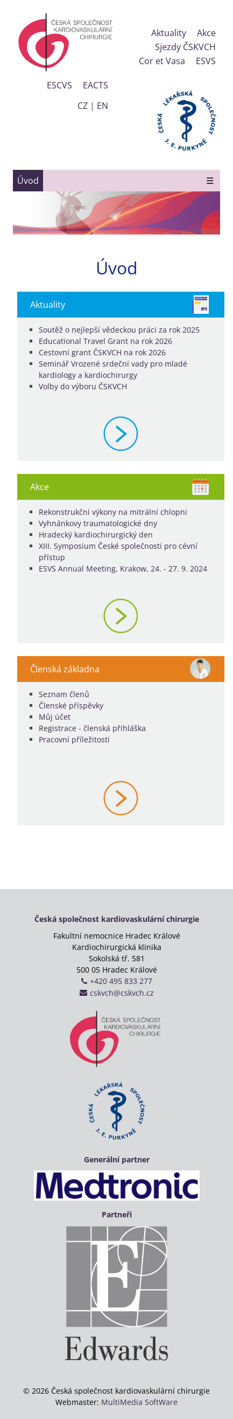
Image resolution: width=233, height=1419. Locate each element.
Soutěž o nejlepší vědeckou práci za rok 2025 (119, 330)
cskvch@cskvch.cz (122, 993)
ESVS (206, 61)
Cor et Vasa (162, 61)
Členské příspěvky (71, 705)
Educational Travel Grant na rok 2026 (105, 341)
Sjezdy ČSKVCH (185, 47)
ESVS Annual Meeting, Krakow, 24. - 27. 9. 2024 (123, 568)
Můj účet (54, 717)
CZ (82, 106)
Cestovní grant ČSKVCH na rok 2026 (102, 352)
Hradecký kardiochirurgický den (96, 534)
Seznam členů (64, 694)
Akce (206, 33)
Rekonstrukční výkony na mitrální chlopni (113, 512)
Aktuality (168, 33)
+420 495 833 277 (121, 981)
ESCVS (59, 85)
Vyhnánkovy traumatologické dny (98, 523)
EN (102, 106)
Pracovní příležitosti (74, 739)
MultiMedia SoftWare (139, 1402)
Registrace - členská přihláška (92, 728)
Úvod (28, 181)
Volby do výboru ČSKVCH (83, 386)
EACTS (95, 85)
